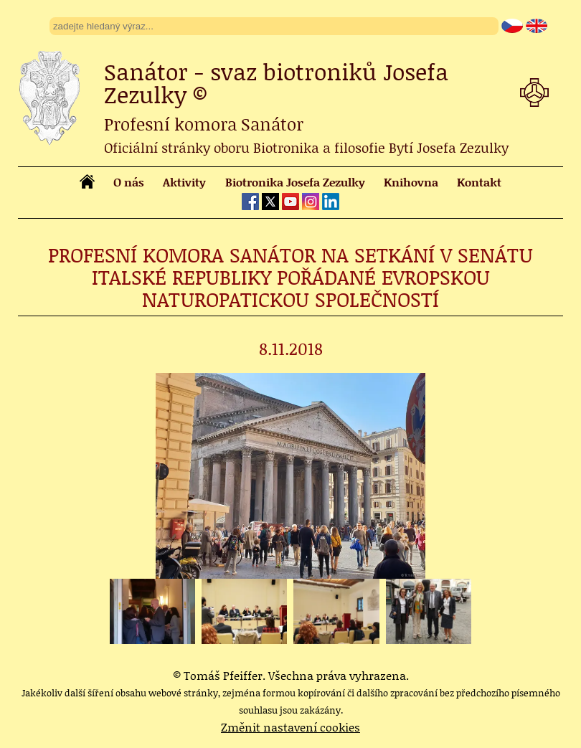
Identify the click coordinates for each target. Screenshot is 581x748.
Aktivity (184, 182)
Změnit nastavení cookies (290, 727)
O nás (128, 182)
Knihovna (411, 182)
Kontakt (479, 182)
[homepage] (87, 184)
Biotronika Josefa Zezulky (295, 182)
